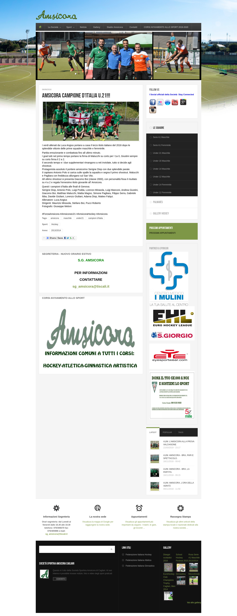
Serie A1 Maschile (161, 137)
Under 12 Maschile (161, 177)
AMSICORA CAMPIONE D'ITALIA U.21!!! (76, 95)
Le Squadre (158, 127)
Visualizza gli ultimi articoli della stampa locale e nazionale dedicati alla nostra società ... (180, 522)
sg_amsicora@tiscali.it (91, 286)
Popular (167, 432)
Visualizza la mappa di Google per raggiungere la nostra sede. (97, 520)
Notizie (83, 27)
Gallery (96, 27)
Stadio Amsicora (115, 27)
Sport (69, 27)
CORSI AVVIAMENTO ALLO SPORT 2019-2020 (166, 27)
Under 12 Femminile (162, 192)
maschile (68, 218)
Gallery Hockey (161, 213)
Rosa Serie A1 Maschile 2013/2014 (194, 557)
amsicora (55, 218)
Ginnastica (181, 574)
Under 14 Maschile (161, 169)
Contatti (133, 27)
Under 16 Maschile (161, 161)
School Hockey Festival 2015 (182, 557)
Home (40, 27)
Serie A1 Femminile (162, 145)
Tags (180, 432)
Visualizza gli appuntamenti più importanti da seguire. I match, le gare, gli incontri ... (139, 522)
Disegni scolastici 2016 (167, 557)
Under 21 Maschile (161, 153)
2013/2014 (56, 230)
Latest (152, 432)
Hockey (54, 224)
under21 (80, 218)
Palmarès (158, 202)
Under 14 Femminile (162, 185)
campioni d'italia (95, 218)
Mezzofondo (194, 574)
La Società (53, 27)
